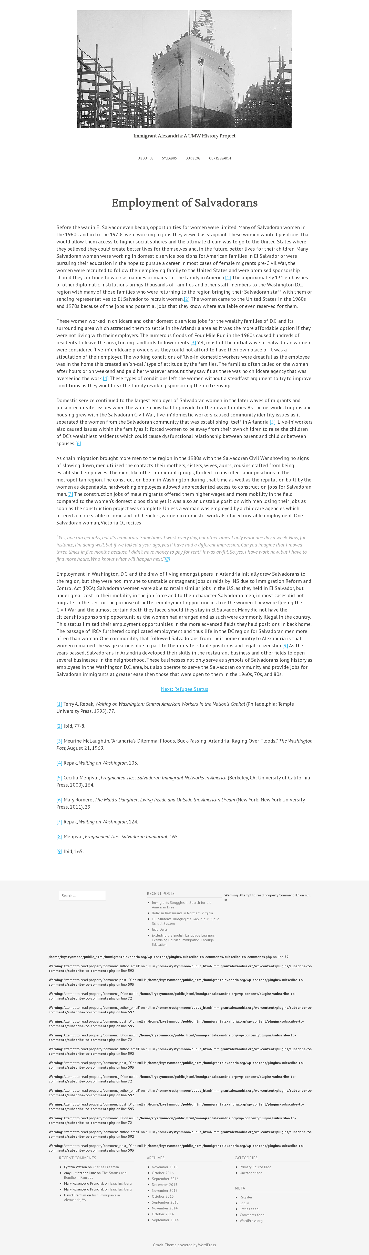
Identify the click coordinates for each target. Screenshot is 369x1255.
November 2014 (165, 1208)
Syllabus (169, 158)
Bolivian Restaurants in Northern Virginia (182, 913)
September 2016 (165, 1178)
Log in (244, 1203)
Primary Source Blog (255, 1167)
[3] (193, 342)
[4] (106, 378)
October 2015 (163, 1196)
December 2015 (164, 1184)
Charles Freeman (106, 1167)
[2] (187, 299)
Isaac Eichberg (121, 1183)
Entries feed (249, 1209)
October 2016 (163, 1173)
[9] (285, 645)
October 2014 (163, 1214)
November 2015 (165, 1190)
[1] (228, 277)
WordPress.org (251, 1220)
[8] (167, 559)
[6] (78, 443)
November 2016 (165, 1167)
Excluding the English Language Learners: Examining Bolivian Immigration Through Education (183, 940)
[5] (272, 422)
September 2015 (165, 1202)
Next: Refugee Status (184, 689)
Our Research (220, 158)
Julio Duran (160, 929)
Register (246, 1197)
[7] (70, 494)
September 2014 (165, 1220)
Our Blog (193, 158)
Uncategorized (251, 1173)
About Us (145, 158)
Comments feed (252, 1215)
